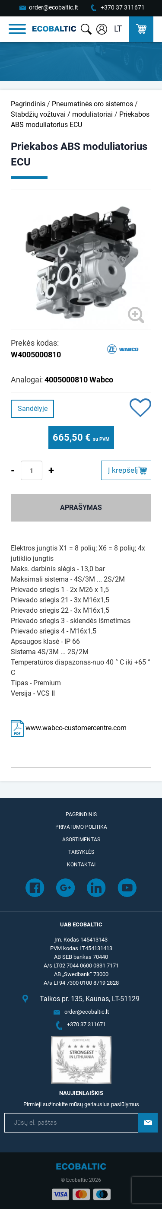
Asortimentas (81, 840)
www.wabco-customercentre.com (69, 728)
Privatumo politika (81, 827)
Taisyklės (81, 852)
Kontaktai (81, 865)
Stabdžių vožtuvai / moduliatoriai (62, 114)
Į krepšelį (123, 470)
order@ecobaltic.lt (53, 7)
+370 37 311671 (123, 7)
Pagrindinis (28, 104)
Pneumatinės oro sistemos (92, 104)
